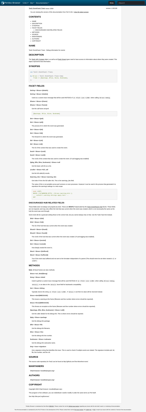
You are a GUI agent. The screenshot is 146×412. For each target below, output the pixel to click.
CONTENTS (35, 17)
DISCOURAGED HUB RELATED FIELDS (48, 30)
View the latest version (81, 12)
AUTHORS (35, 39)
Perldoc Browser (10, 2)
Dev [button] (31, 3)
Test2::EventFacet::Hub (94, 207)
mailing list (88, 409)
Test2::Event (62, 59)
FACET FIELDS (37, 28)
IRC (94, 409)
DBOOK (51, 406)
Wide (112, 3)
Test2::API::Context (38, 59)
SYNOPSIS (36, 25)
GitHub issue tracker (74, 406)
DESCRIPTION (37, 23)
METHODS (35, 32)
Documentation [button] (42, 3)
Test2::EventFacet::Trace (37, 8)
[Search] (131, 3)
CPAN (51, 8)
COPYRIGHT (36, 41)
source (47, 8)
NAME (34, 21)
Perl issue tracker (78, 409)
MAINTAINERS (37, 36)
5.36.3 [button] (25, 3)
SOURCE (35, 34)
